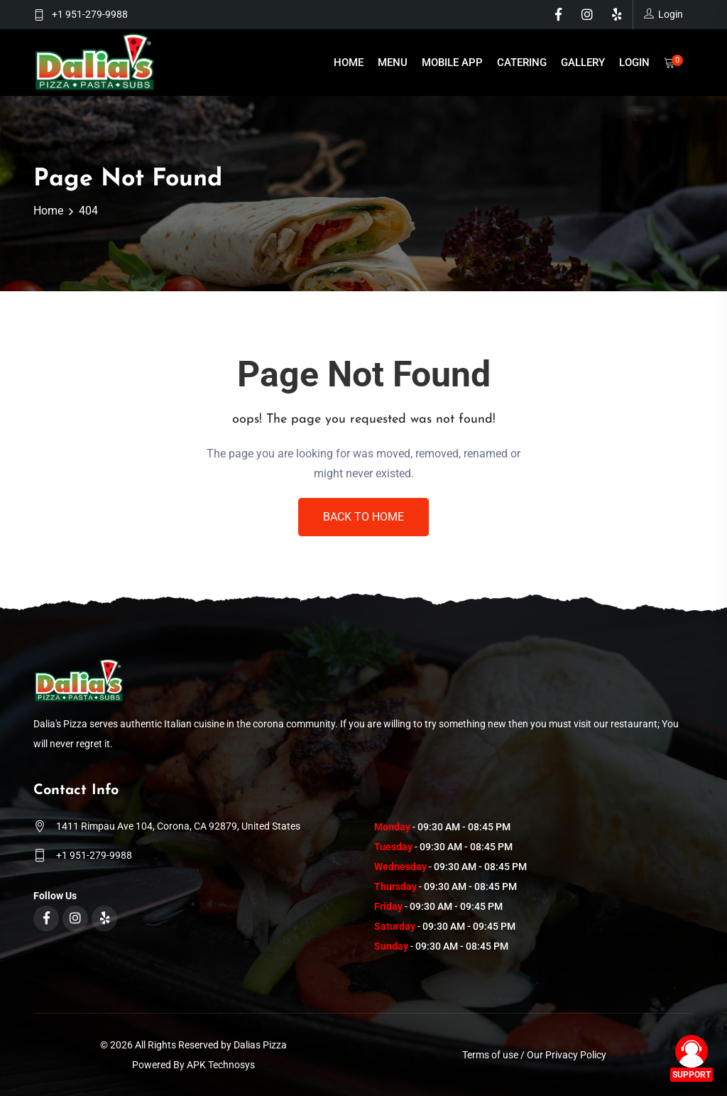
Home (349, 62)
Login (634, 62)
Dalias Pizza (260, 1045)
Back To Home (363, 516)
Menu (393, 62)
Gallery (583, 62)
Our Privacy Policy (566, 1054)
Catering (522, 62)
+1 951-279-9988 (90, 14)
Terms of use (490, 1054)
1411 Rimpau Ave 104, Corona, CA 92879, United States (178, 826)
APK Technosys (221, 1064)
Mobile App (452, 62)
